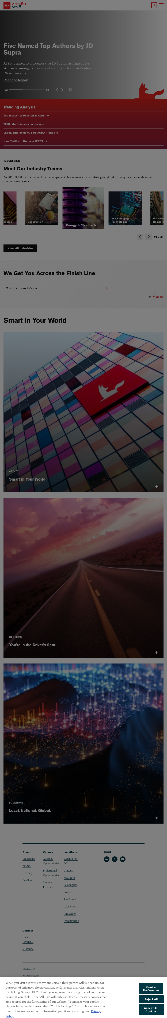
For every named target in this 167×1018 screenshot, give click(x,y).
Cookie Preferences (151, 993)
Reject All (151, 1004)
